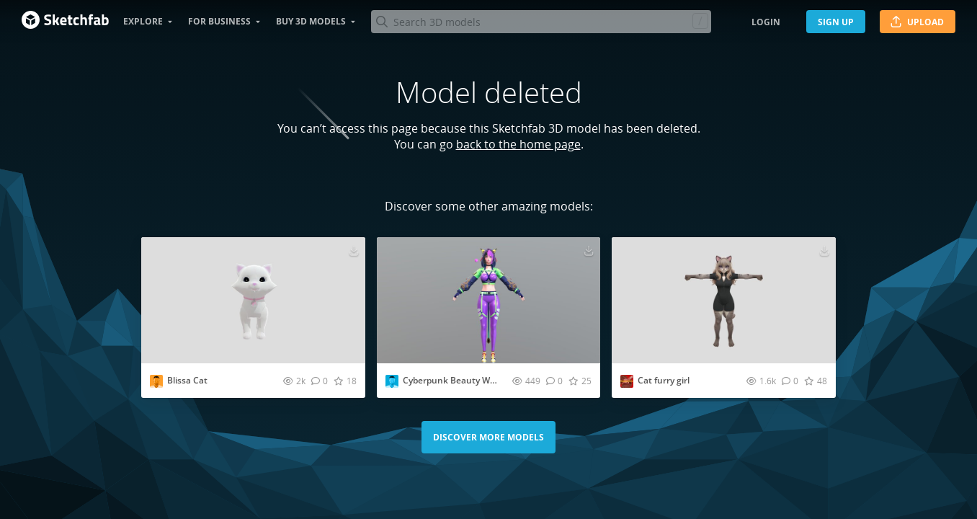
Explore (143, 21)
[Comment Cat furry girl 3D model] (790, 381)
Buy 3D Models (311, 21)
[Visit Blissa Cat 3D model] (253, 300)
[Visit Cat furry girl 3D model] (724, 300)
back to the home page (518, 144)
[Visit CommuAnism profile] (626, 381)
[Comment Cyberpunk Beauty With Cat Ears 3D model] (554, 381)
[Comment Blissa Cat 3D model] (319, 381)
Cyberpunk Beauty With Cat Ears (470, 380)
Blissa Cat (187, 380)
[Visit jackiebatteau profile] (156, 381)
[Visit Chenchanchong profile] (391, 381)
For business (219, 21)
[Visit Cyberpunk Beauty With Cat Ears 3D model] (489, 300)
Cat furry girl (664, 380)
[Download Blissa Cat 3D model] (353, 250)
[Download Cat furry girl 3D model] (824, 250)
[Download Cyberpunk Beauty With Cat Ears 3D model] (588, 250)
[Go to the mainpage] (65, 21)
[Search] (541, 21)
